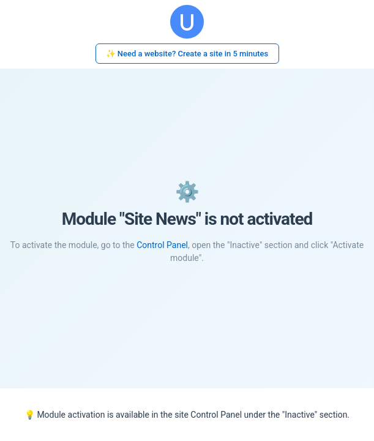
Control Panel (162, 245)
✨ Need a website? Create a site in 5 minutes (187, 53)
